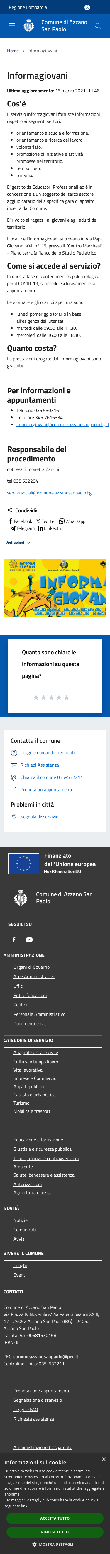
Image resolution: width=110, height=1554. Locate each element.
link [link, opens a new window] (24, 1505)
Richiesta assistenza (33, 1418)
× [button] (103, 1459)
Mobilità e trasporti (32, 1111)
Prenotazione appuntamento (41, 1390)
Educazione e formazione (38, 1139)
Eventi (19, 1274)
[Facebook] (14, 940)
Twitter (45, 521)
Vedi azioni (19, 542)
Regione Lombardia (28, 7)
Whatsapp (71, 521)
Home (13, 50)
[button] (55, 1544)
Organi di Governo (31, 967)
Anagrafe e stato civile (35, 1052)
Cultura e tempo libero (35, 1061)
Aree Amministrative (34, 976)
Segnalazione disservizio (37, 1400)
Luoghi (20, 1265)
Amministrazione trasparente (42, 1447)
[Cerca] (97, 25)
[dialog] (55, 1503)
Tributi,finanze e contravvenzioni (46, 1158)
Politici (20, 1004)
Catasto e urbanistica (34, 1094)
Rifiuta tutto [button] (55, 1532)
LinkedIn (49, 528)
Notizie (20, 1220)
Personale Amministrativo (39, 1014)
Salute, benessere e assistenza (44, 1174)
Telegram (22, 528)
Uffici (18, 985)
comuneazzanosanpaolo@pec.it (45, 1356)
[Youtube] (29, 940)
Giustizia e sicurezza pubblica (42, 1148)
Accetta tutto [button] (55, 1518)
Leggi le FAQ (25, 1409)
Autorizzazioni (27, 1184)
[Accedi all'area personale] (87, 7)
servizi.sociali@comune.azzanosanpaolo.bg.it (51, 492)
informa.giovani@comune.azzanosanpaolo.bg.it (62, 424)
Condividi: (22, 510)
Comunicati (24, 1229)
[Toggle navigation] (11, 25)
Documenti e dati (30, 1023)
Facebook (19, 521)
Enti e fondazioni (30, 995)
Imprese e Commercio (34, 1078)
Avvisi (19, 1238)
